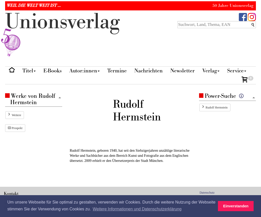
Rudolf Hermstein (217, 107)
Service (236, 70)
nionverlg (62, 33)
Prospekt (15, 128)
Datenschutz (207, 192)
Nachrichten (148, 70)
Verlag (210, 70)
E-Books (52, 70)
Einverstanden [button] (236, 206)
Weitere (16, 115)
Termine (117, 70)
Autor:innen (84, 70)
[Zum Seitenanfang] (253, 98)
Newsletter (182, 70)
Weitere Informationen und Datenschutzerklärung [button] (137, 209)
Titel (29, 70)
